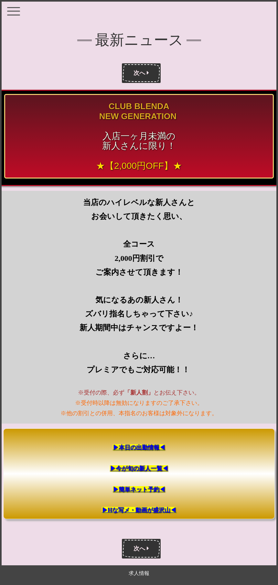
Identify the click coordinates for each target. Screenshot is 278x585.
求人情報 (139, 573)
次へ (141, 73)
